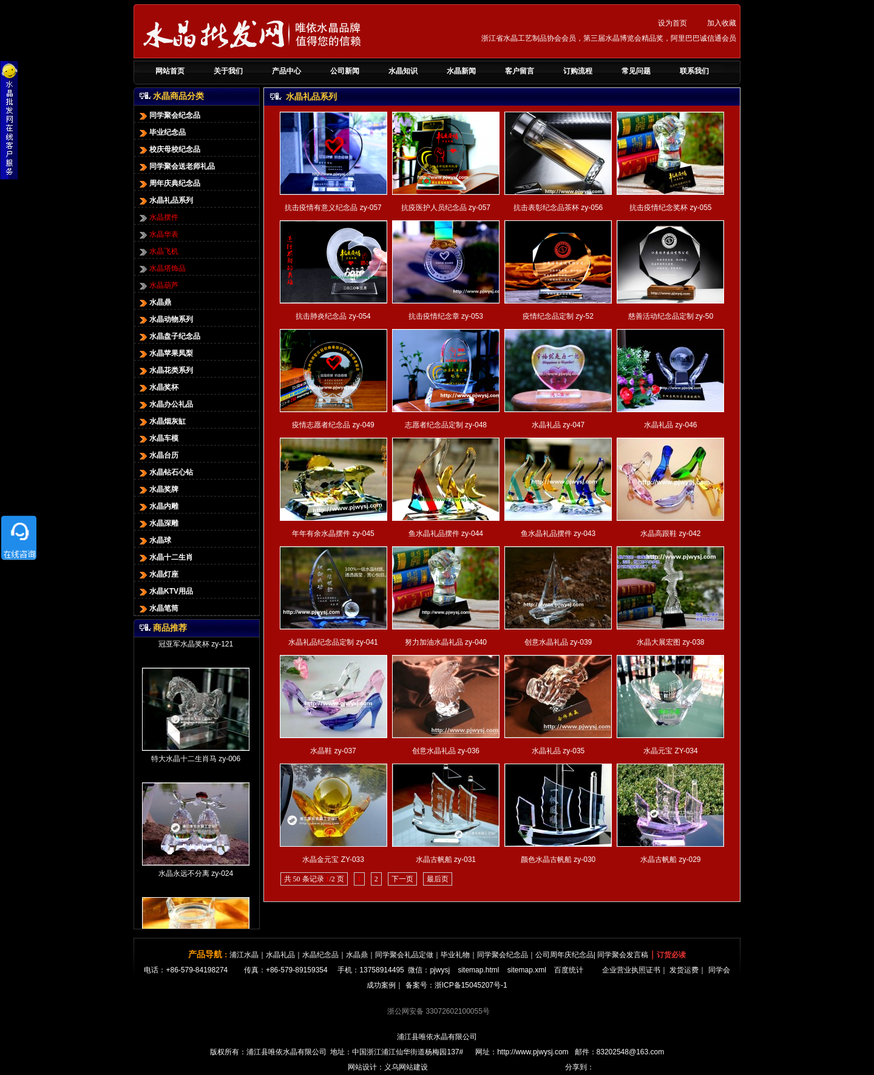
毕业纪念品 (161, 132)
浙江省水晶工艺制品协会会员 (528, 38)
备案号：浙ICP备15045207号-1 (456, 985)
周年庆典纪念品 (168, 183)
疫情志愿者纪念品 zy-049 (333, 425)
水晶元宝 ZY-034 (670, 751)
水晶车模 (157, 438)
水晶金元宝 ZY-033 (333, 859)
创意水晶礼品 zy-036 (445, 751)
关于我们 (228, 71)
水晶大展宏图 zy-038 (670, 642)
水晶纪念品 (320, 955)
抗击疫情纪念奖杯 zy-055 (670, 207)
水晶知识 (403, 71)
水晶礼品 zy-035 (558, 751)
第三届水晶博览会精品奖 (623, 38)
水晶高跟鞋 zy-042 (670, 533)
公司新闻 (344, 71)
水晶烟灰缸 (161, 421)
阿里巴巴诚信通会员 (703, 38)
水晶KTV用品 (165, 591)
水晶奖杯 (157, 387)
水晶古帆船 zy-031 (446, 859)
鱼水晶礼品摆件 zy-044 (445, 533)
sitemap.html (478, 970)
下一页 (402, 879)
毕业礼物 (455, 955)
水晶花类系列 (165, 370)
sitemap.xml (526, 970)
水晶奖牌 (157, 489)
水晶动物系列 (165, 319)
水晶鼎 (154, 302)
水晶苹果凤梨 (165, 353)
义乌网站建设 (406, 1067)
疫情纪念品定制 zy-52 (558, 316)
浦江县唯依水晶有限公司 (437, 1037)
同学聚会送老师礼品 (176, 166)
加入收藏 (721, 23)
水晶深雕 (157, 523)
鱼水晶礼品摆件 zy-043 (558, 533)
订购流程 (577, 71)
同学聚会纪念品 (168, 115)
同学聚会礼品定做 (404, 955)
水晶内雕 (157, 506)
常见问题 (636, 71)
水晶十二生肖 (165, 557)
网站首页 (170, 71)
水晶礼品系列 (165, 200)
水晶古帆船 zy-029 (670, 859)
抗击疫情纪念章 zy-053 (445, 316)
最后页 (438, 879)
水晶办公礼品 (165, 404)
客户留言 (519, 71)
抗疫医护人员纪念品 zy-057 (445, 207)
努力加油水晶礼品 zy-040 (446, 642)
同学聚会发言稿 (622, 955)
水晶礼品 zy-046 (670, 425)
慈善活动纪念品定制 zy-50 (671, 316)
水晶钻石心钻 (165, 472)
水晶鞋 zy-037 (333, 751)
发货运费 (684, 970)
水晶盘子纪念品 (168, 336)
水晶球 (154, 540)
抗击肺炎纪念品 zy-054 (333, 316)
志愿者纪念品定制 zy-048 (446, 425)
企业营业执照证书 (631, 970)
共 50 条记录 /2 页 (314, 879)
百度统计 (568, 970)
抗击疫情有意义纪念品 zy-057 (333, 207)
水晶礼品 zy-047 (558, 425)
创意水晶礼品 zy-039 (558, 642)
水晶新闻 (461, 71)
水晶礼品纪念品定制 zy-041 (333, 642)
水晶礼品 (280, 955)
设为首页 (672, 23)
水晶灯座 (157, 574)
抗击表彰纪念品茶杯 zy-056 (558, 207)
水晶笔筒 (157, 608)
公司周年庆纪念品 (564, 955)
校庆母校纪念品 (168, 149)
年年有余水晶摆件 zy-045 (333, 533)
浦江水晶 (244, 955)
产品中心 (286, 71)
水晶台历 (157, 455)
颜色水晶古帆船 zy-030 (558, 859)
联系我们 (694, 71)
